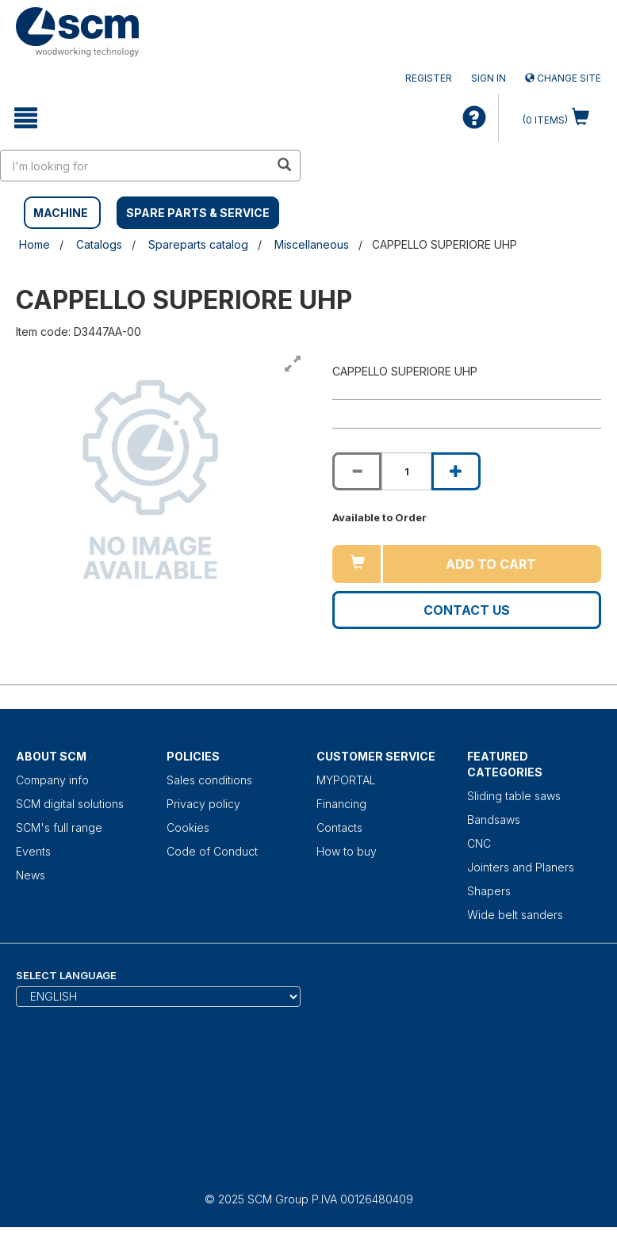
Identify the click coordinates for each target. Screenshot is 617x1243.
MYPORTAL (346, 780)
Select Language (66, 975)
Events (33, 851)
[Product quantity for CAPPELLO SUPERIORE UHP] (406, 471)
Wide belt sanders (515, 914)
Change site (563, 78)
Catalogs (99, 244)
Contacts (339, 827)
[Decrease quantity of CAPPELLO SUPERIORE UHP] (356, 471)
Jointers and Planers (520, 867)
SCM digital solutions (70, 803)
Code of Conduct (212, 851)
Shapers (489, 891)
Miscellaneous (311, 244)
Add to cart (491, 564)
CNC (479, 843)
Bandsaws (493, 819)
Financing (341, 803)
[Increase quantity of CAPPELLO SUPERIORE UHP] (456, 471)
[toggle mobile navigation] (26, 118)
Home (34, 244)
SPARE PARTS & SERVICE (198, 212)
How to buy (346, 851)
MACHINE (60, 212)
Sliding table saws (514, 796)
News (30, 875)
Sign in (488, 78)
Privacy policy (203, 803)
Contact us (466, 610)
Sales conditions (209, 780)
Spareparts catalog (198, 244)
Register (428, 78)
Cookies (188, 827)
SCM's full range (59, 827)
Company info (52, 780)
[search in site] (135, 166)
